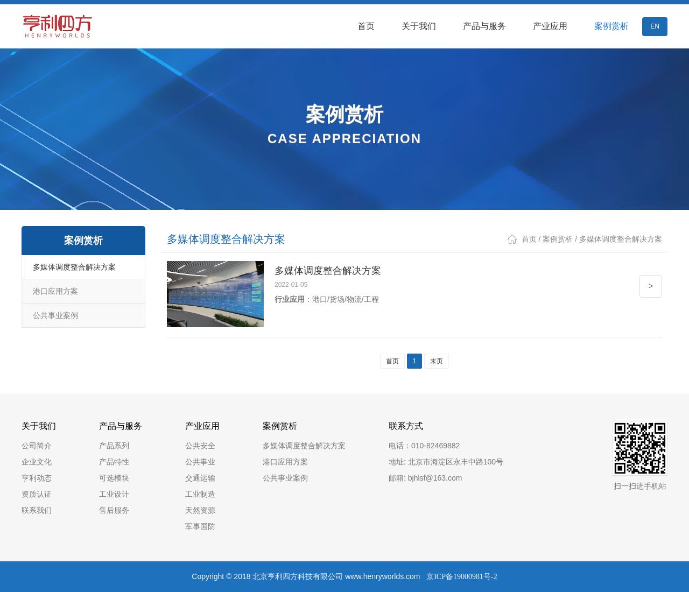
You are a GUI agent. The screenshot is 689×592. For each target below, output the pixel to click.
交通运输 (200, 478)
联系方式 (406, 426)
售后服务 (114, 510)
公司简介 (37, 445)
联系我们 (37, 510)
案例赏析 (611, 26)
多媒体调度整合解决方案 (74, 267)
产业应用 (550, 26)
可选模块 (114, 478)
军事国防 (200, 526)
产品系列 (114, 445)
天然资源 (200, 510)
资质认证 (37, 494)
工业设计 (114, 494)
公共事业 (200, 461)
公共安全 (200, 445)
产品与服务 (484, 26)
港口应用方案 (55, 291)
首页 (366, 26)
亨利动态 (37, 478)
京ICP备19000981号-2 (461, 577)
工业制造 (200, 494)
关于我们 (419, 26)
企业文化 (37, 461)
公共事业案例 (55, 315)
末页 (436, 361)
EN (654, 26)
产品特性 (114, 461)
